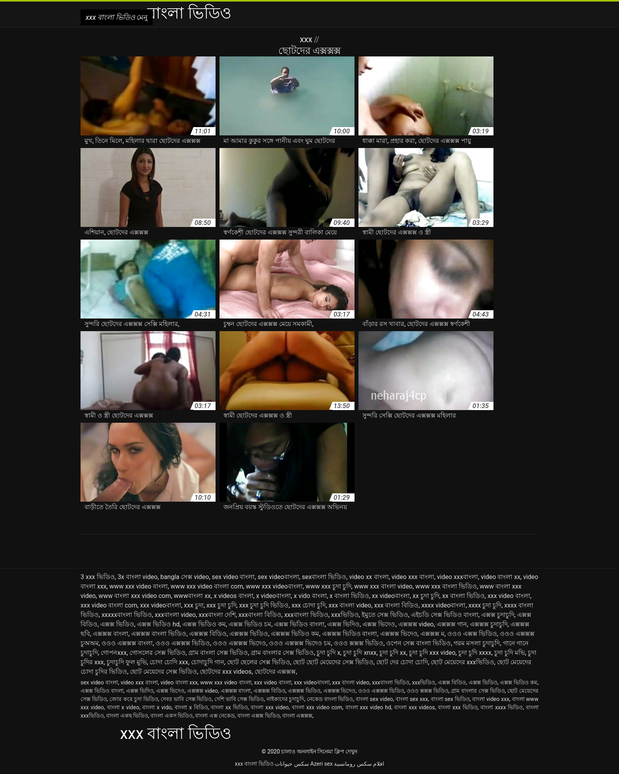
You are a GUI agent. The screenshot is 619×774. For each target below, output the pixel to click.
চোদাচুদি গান (207, 662)
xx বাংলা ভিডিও (463, 596)
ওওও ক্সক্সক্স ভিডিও (358, 643)
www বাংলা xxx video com (134, 596)
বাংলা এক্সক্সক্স (297, 715)
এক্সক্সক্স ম (432, 633)
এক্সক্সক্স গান (452, 624)
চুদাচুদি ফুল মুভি (127, 662)
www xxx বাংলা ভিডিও (446, 586)
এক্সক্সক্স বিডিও (208, 633)
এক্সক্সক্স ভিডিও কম (295, 633)
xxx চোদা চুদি (308, 605)
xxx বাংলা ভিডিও (254, 764)
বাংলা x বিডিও (191, 707)
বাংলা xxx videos (414, 707)
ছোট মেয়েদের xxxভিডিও (462, 662)
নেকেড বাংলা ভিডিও (330, 699)
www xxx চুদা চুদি (328, 586)
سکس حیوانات (292, 764)
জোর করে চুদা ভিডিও (133, 699)
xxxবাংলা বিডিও (259, 614)
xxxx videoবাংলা (443, 605)
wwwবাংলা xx (192, 596)
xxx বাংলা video (349, 605)
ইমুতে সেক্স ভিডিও (385, 614)
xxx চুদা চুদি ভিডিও (264, 605)
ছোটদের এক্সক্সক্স (275, 671)
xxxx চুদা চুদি (485, 605)
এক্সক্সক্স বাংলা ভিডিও (158, 633)
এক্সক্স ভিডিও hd (158, 624)
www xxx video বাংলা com (207, 586)
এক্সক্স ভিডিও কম (204, 624)
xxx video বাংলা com (109, 605)
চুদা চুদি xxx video (432, 652)
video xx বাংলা (368, 577)
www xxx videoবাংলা (274, 586)
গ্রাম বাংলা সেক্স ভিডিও (218, 652)
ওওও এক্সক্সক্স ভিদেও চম (300, 643)
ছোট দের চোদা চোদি (402, 662)
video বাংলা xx (500, 577)
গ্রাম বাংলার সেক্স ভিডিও (282, 652)
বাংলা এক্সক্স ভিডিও (258, 715)
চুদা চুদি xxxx (474, 652)
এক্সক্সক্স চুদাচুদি (489, 624)
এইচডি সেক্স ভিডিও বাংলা (444, 614)
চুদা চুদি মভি (509, 652)
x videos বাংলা (233, 596)
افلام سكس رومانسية (359, 764)
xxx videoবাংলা (160, 605)
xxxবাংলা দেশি (217, 614)
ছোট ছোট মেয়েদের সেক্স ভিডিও (333, 662)
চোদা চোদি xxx (169, 662)
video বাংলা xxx (178, 682)
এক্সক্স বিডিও (452, 682)
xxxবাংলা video (175, 614)
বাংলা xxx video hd (368, 707)
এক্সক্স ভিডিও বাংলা (299, 624)
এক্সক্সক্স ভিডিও (248, 633)
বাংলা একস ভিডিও (171, 715)
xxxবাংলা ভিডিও (306, 614)
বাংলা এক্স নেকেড (214, 715)
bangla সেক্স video (184, 577)
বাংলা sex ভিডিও (450, 699)
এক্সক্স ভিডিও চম (250, 624)
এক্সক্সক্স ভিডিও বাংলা (349, 633)
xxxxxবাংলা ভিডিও (126, 614)
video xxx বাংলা (413, 577)
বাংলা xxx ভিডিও (457, 707)
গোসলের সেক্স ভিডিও (157, 652)
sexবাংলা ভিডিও (324, 577)
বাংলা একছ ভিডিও (127, 715)
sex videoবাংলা (278, 577)
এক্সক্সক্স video (416, 624)
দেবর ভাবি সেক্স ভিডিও (186, 699)
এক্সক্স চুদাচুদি (497, 614)
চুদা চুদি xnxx (360, 652)
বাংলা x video (123, 707)
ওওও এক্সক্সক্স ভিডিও (183, 643)
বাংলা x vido (157, 707)
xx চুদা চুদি (426, 596)
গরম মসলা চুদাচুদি (477, 643)
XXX (306, 39)
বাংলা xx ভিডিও (229, 707)
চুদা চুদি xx (392, 652)
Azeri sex (321, 764)
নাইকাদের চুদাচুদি (285, 699)
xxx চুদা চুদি (221, 605)
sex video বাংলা (233, 577)
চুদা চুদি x (328, 652)
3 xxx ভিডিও (98, 577)
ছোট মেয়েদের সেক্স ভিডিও (163, 671)
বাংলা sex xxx (412, 699)
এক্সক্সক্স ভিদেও (399, 633)
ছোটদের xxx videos (225, 671)
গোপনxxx (114, 652)
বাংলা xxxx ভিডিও (501, 707)
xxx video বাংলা (509, 596)
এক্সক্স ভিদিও (343, 624)
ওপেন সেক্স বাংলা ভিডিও (418, 643)
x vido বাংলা (310, 596)
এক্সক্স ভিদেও (378, 624)
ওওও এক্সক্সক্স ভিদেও (239, 643)
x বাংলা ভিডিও (349, 596)
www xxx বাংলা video (383, 586)
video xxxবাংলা (457, 577)
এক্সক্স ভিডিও (117, 624)
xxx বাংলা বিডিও (396, 605)
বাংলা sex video (374, 699)
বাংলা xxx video (270, 707)
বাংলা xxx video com (317, 707)
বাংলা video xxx (490, 699)
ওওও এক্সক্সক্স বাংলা (127, 643)
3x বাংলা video (138, 577)
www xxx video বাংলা (138, 586)
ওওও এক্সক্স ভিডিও (472, 633)
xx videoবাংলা (391, 596)
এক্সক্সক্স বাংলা (110, 633)
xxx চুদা (194, 605)
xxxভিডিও (345, 614)
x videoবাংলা (273, 596)
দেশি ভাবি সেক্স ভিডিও (239, 699)
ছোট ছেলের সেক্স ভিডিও (258, 662)
